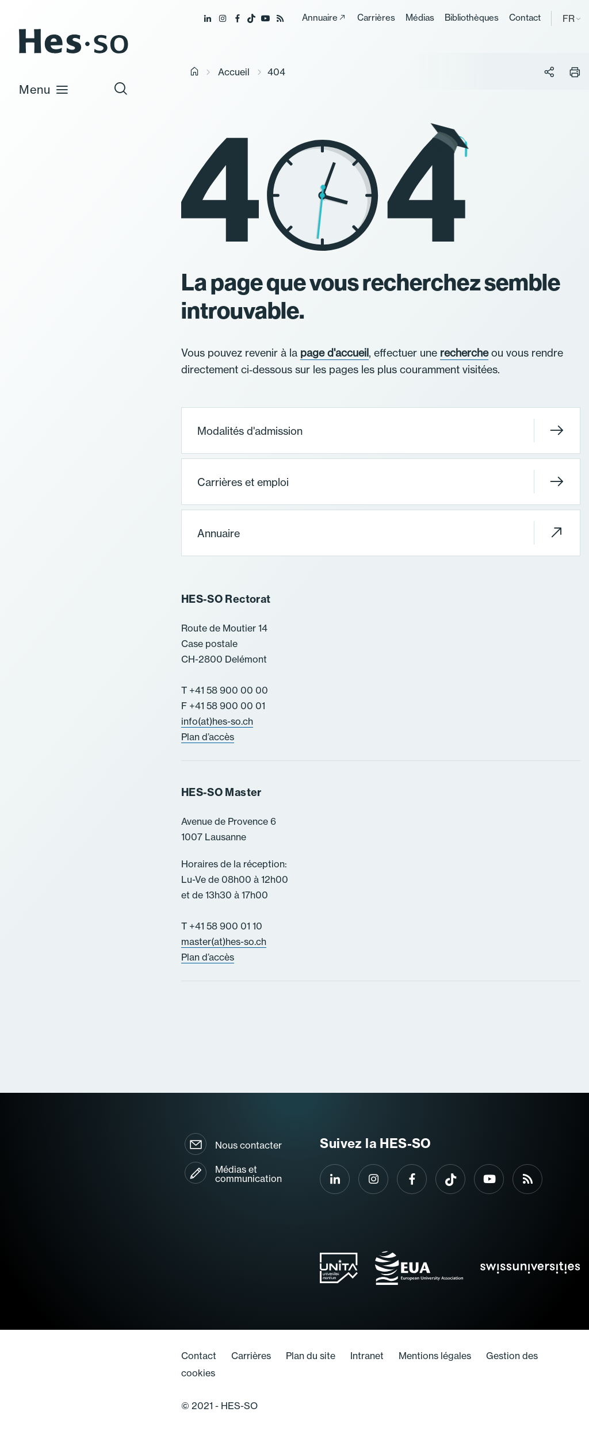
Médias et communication (248, 1174)
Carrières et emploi (380, 482)
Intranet (367, 1355)
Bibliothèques (472, 17)
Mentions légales (435, 1355)
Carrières (376, 17)
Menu (44, 89)
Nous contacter (248, 1145)
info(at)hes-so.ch (217, 721)
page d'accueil (334, 352)
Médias (420, 17)
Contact (525, 17)
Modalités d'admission (380, 430)
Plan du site (310, 1355)
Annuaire (320, 17)
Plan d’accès (207, 737)
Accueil (234, 72)
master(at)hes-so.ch (223, 941)
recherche (464, 352)
